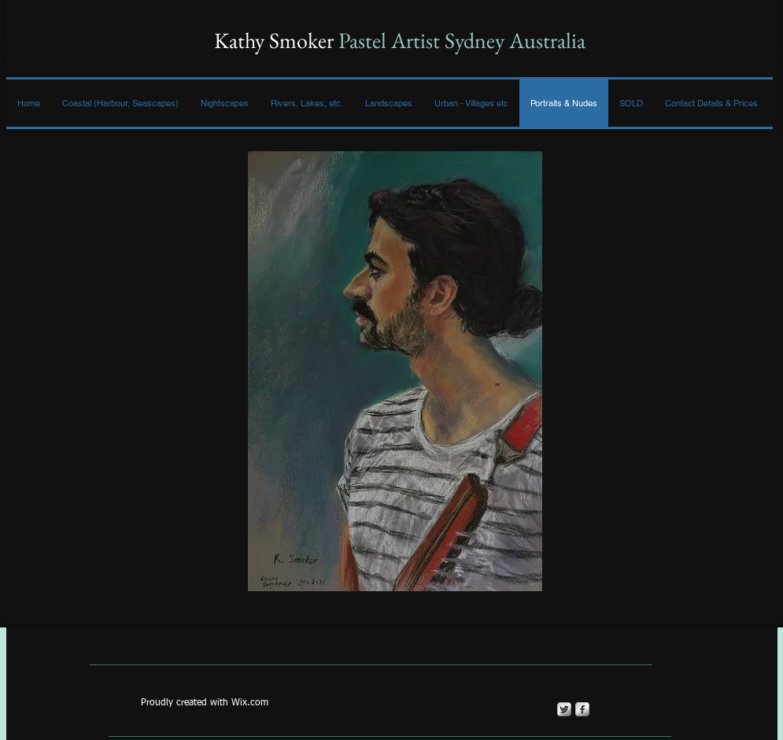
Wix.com (249, 703)
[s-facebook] (582, 709)
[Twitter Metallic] (564, 709)
